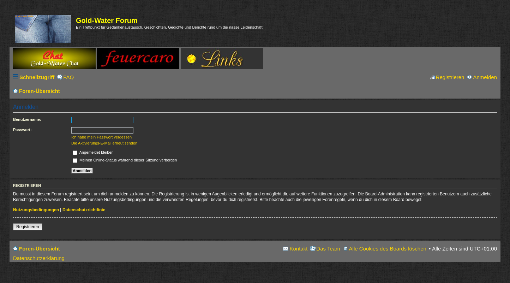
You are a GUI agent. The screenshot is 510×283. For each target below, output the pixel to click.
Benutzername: (27, 119)
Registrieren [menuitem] (450, 77)
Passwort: (22, 130)
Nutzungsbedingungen (36, 209)
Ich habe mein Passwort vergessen (101, 137)
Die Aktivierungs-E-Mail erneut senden (104, 143)
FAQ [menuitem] (68, 77)
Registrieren (27, 226)
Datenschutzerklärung (39, 258)
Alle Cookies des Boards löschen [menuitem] (387, 249)
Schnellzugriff (36, 77)
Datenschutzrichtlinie (83, 209)
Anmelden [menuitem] (485, 77)
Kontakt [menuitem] (298, 249)
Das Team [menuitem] (328, 249)
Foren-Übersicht (39, 249)
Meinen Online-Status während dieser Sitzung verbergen (125, 160)
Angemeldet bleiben (93, 152)
